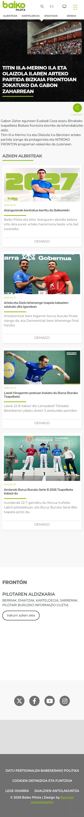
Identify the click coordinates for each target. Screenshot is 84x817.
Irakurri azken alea (21, 615)
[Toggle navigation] (75, 7)
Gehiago (41, 241)
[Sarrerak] (62, 6)
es (51, 6)
